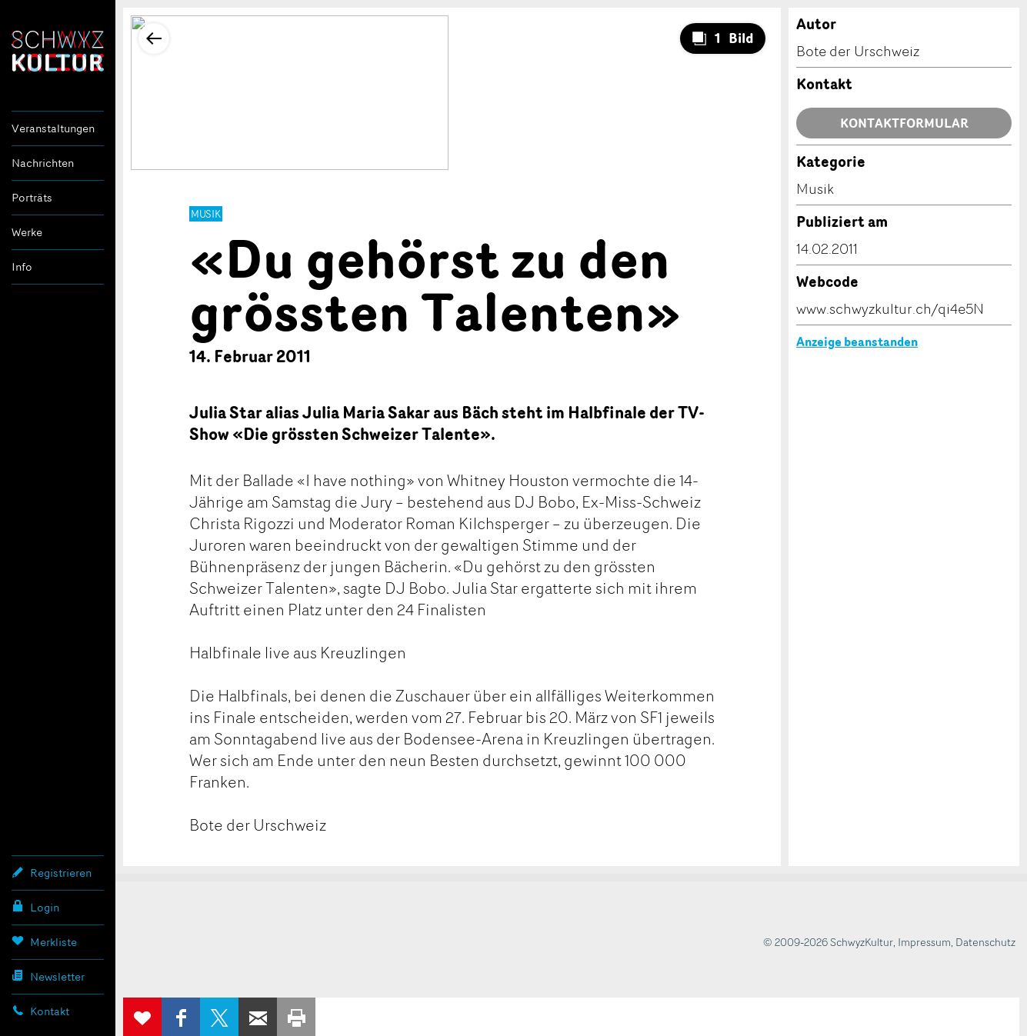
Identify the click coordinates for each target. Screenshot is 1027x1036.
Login (35, 906)
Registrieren (52, 872)
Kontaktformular (904, 123)
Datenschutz (985, 941)
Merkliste (44, 941)
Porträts (32, 197)
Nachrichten (43, 163)
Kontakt (40, 1010)
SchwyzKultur (58, 51)
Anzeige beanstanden (857, 341)
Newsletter (48, 976)
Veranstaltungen (53, 128)
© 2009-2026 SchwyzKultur (828, 941)
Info (22, 266)
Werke (27, 232)
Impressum (924, 941)
